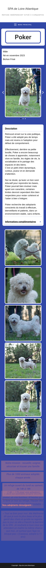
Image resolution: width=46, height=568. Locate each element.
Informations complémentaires (20, 221)
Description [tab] (11, 128)
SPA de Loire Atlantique (23, 8)
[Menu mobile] (23, 24)
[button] (3, 92)
